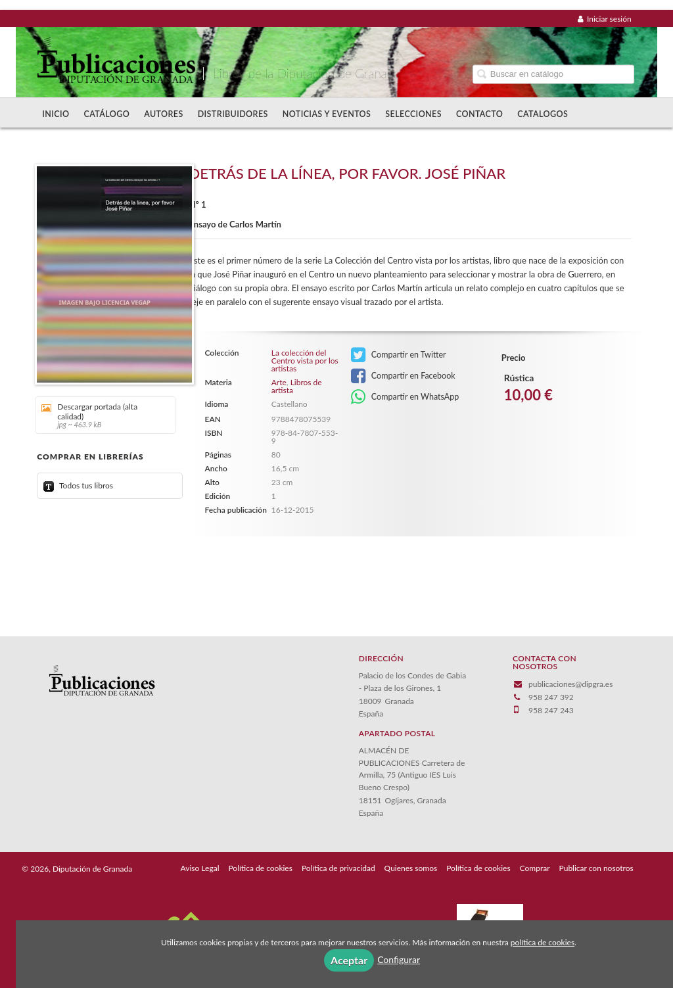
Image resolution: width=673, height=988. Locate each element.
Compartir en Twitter (398, 355)
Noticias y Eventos (327, 114)
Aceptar (349, 960)
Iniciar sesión (605, 19)
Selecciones (413, 114)
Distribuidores (233, 114)
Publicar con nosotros (596, 868)
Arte (279, 382)
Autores (163, 114)
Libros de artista (296, 386)
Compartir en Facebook (403, 376)
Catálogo (106, 114)
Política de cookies (260, 868)
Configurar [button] (398, 959)
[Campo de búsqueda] (553, 73)
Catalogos (542, 114)
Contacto (479, 114)
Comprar (535, 868)
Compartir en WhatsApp (405, 397)
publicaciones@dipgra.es (570, 684)
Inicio (55, 114)
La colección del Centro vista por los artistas (304, 361)
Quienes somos (411, 868)
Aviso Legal (200, 868)
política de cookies (542, 942)
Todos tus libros (78, 485)
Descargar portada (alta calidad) (100, 415)
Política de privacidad (338, 868)
